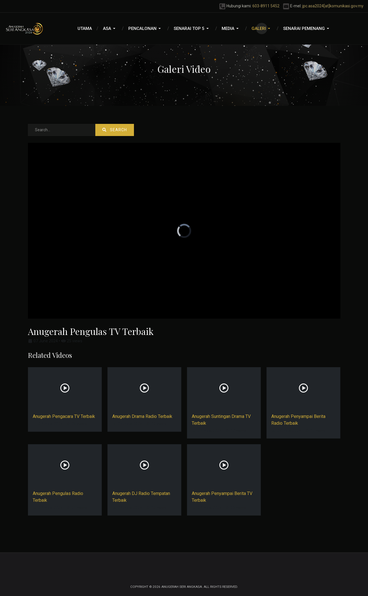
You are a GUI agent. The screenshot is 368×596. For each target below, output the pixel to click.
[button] (110, 28)
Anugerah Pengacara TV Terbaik (64, 416)
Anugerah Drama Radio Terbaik (142, 416)
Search (114, 130)
